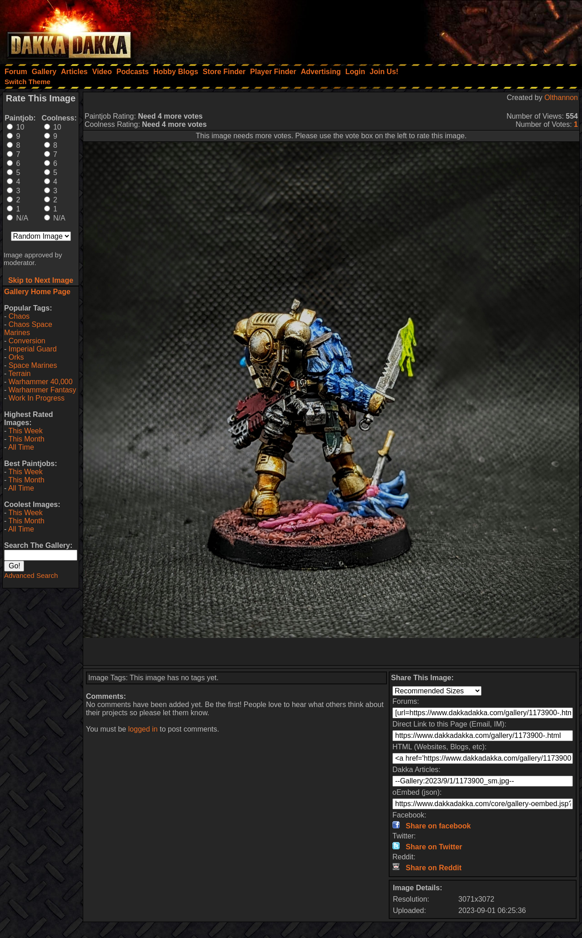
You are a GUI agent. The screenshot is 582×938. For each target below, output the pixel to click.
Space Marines (33, 365)
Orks (16, 357)
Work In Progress (37, 398)
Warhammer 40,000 (41, 382)
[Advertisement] (459, 29)
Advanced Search (31, 575)
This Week (25, 431)
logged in (143, 729)
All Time (21, 447)
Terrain (19, 373)
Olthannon (561, 97)
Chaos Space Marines (28, 328)
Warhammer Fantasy (42, 390)
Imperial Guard (33, 349)
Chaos (19, 316)
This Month (26, 439)
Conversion (27, 341)
